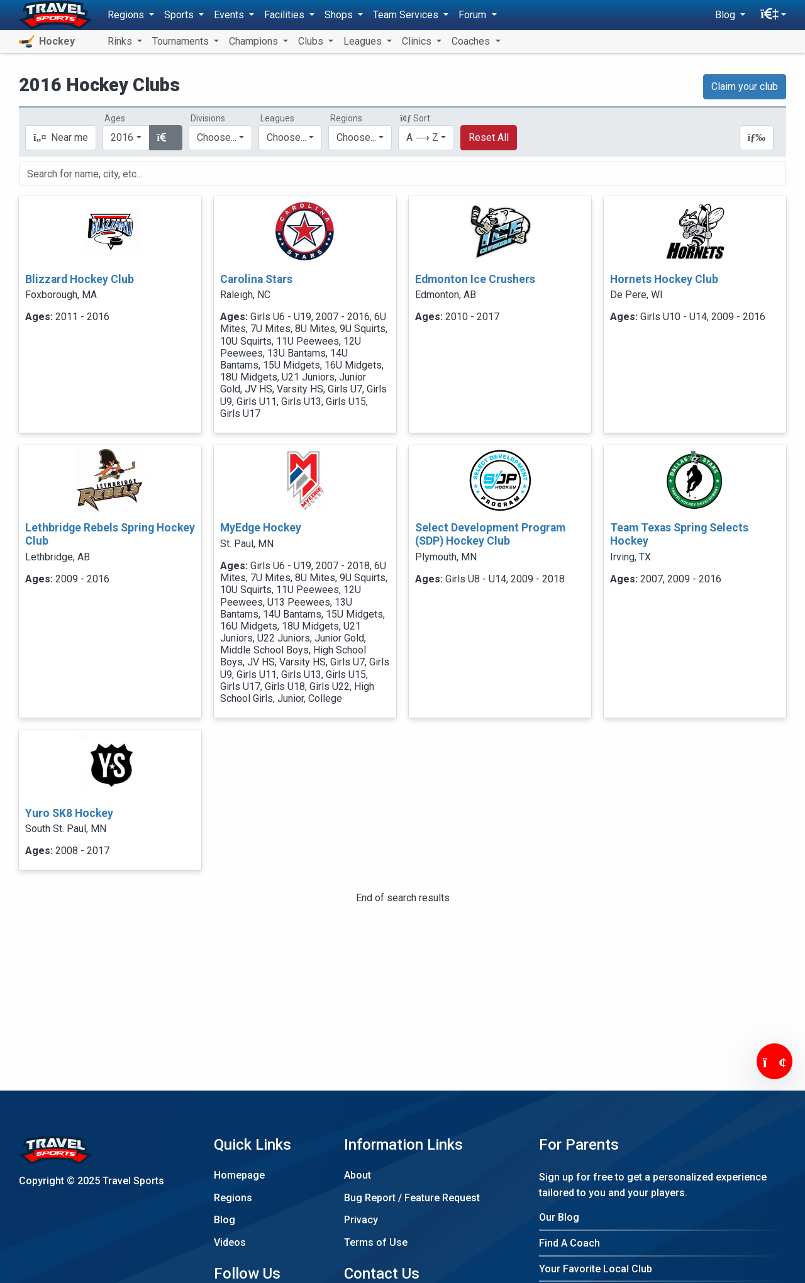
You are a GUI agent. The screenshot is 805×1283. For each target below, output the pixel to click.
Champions (254, 41)
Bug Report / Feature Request (412, 1198)
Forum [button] (473, 15)
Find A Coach (569, 1243)
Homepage (239, 1175)
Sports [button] (180, 15)
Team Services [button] (407, 15)
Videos (230, 1242)
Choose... (356, 137)
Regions (233, 1198)
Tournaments (181, 41)
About (357, 1175)
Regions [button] (127, 15)
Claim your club (744, 86)
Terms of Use (376, 1242)
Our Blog (559, 1217)
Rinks (121, 41)
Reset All (489, 137)
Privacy (361, 1220)
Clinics (418, 41)
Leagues (363, 41)
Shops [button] (340, 15)
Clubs (312, 41)
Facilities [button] (285, 15)
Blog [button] (726, 15)
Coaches (472, 41)
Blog (224, 1220)
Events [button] (230, 15)
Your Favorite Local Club (595, 1269)
